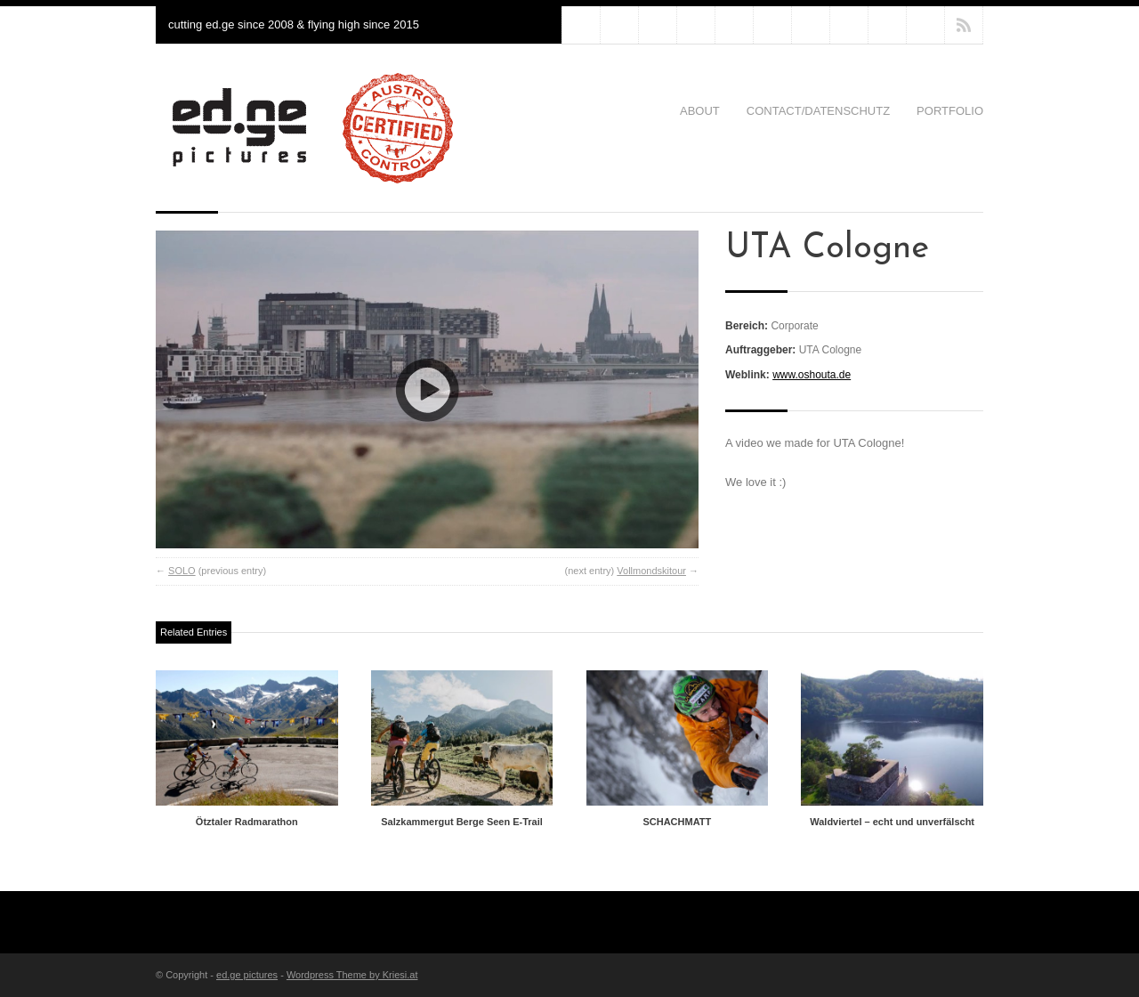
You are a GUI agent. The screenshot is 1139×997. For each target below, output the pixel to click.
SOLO (182, 570)
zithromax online (657, 25)
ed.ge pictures (247, 974)
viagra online (925, 25)
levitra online (696, 25)
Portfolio (950, 111)
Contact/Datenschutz (818, 111)
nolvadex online (772, 25)
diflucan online (619, 25)
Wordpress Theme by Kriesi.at (352, 974)
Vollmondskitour (651, 570)
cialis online (887, 25)
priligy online (581, 25)
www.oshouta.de (811, 375)
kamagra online (734, 25)
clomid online (849, 25)
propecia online (810, 25)
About (700, 111)
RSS (963, 25)
